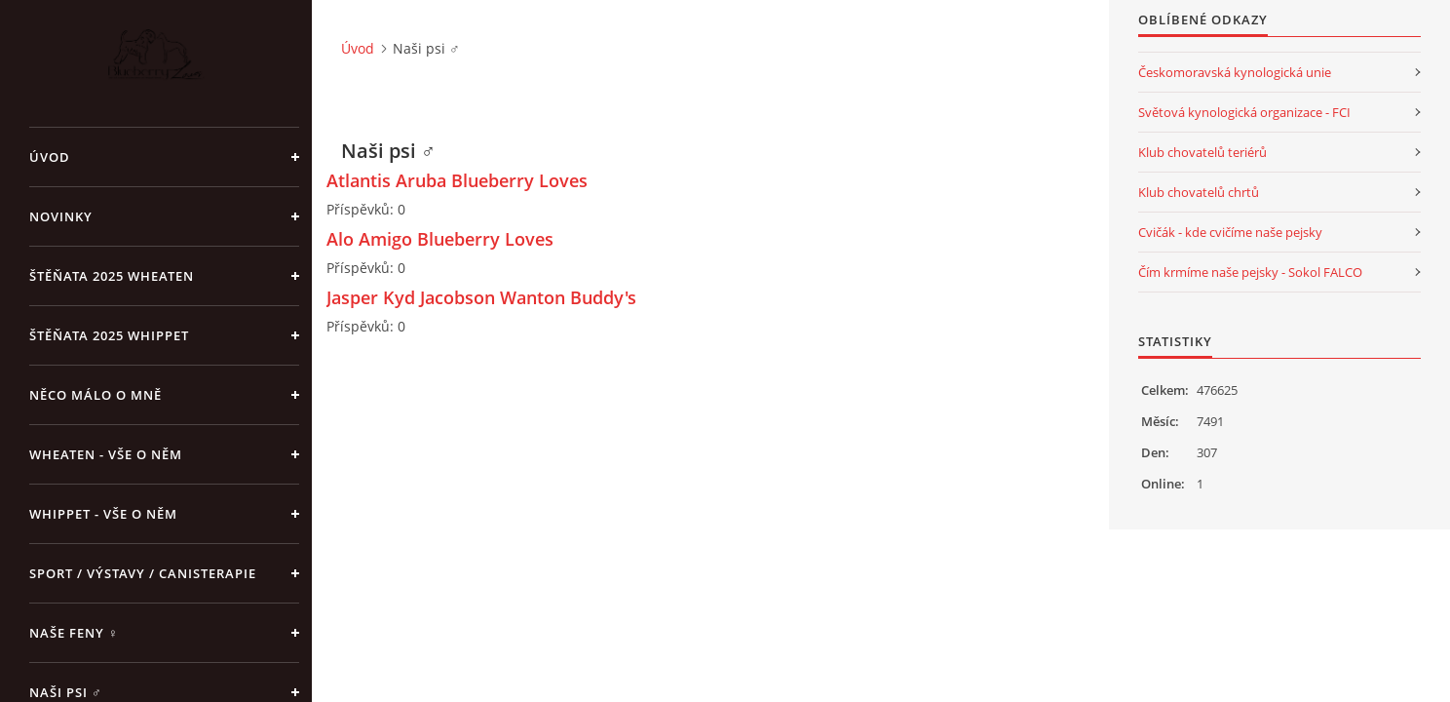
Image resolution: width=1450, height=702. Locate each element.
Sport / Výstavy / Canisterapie (142, 573)
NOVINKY (61, 216)
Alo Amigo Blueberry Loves (439, 239)
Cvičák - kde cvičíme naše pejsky (1230, 232)
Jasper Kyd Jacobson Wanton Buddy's (481, 297)
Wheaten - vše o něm (105, 454)
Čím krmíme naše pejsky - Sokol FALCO (1250, 272)
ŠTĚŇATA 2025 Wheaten (111, 276)
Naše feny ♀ (74, 633)
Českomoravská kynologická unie (1234, 72)
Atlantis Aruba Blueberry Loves (457, 180)
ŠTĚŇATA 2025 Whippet (109, 335)
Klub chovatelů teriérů (1202, 152)
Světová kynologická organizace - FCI (1244, 112)
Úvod (49, 157)
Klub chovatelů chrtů (1198, 192)
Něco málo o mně (95, 395)
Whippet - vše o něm (103, 514)
